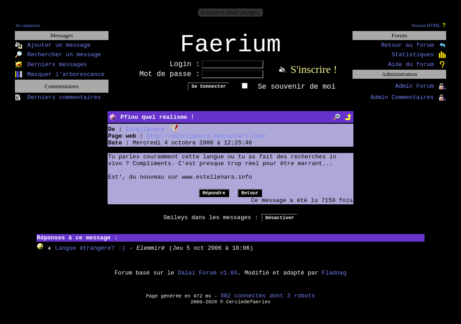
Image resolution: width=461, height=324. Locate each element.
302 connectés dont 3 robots (267, 301)
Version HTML (425, 25)
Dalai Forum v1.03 (208, 278)
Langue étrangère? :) (90, 254)
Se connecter (28, 25)
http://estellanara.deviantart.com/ (206, 142)
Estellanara (145, 135)
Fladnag (334, 278)
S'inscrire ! (313, 75)
